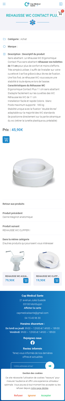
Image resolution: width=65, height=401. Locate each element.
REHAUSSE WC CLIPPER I (47, 276)
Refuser (18, 395)
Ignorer (32, 395)
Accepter (46, 395)
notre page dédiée (39, 388)
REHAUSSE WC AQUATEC (16, 276)
